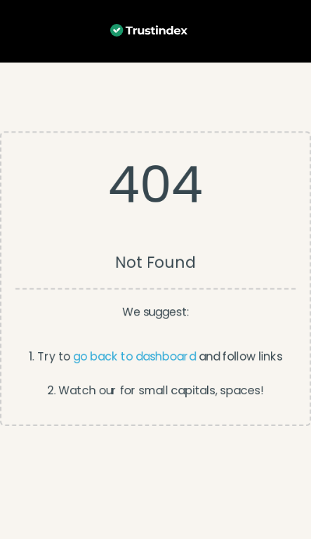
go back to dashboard (134, 357)
